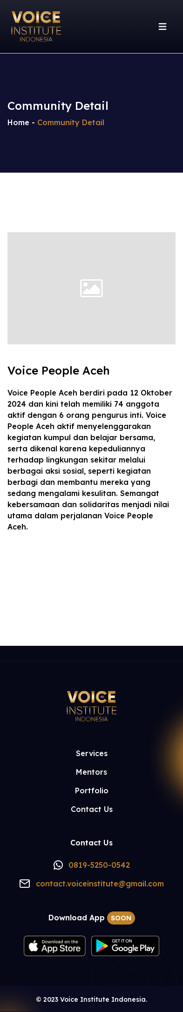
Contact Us (92, 809)
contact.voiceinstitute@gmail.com (100, 883)
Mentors (91, 772)
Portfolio (91, 790)
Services (92, 753)
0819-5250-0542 (99, 865)
